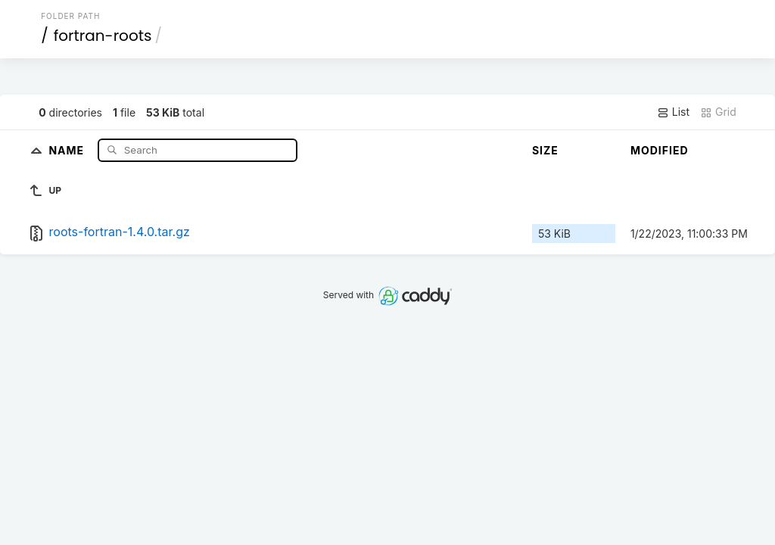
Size (545, 150)
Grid (718, 112)
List (673, 112)
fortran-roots (103, 35)
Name (67, 149)
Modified (659, 150)
